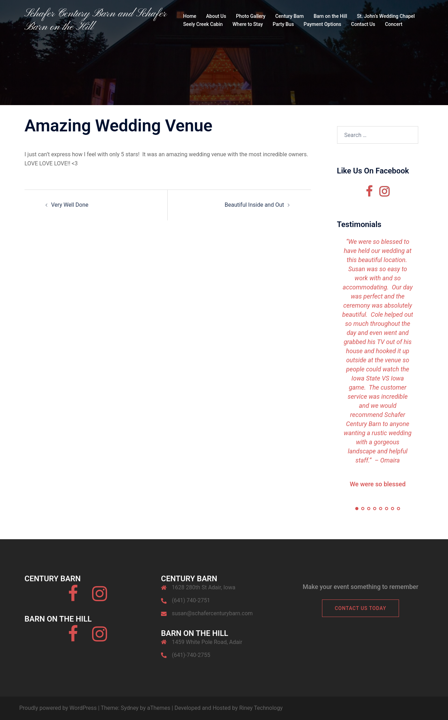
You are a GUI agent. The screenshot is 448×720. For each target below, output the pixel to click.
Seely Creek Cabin (203, 24)
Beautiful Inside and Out (254, 204)
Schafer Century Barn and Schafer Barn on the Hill (95, 20)
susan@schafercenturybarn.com (212, 613)
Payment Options (322, 24)
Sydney (130, 708)
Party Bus (283, 24)
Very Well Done (70, 204)
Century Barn (289, 16)
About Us (216, 16)
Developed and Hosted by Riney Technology (228, 708)
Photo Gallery (250, 16)
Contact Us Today (360, 608)
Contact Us (363, 24)
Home (189, 16)
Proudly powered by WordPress (58, 708)
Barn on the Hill (330, 16)
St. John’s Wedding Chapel (386, 16)
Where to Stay (247, 24)
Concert (393, 24)
